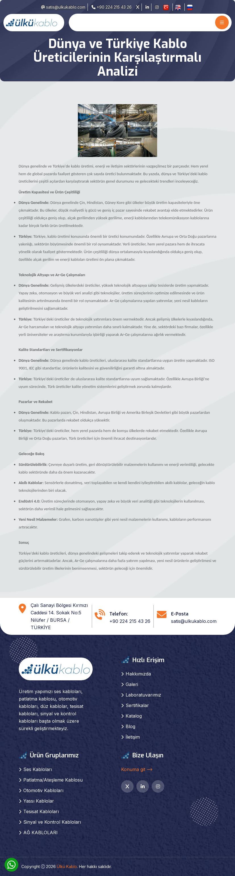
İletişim (133, 737)
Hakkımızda (138, 674)
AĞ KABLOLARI (40, 832)
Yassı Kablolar (38, 801)
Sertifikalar (137, 705)
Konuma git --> (137, 769)
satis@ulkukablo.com (63, 7)
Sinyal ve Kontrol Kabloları (52, 822)
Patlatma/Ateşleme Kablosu (53, 780)
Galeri (132, 684)
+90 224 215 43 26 (111, 7)
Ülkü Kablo (67, 866)
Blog (130, 726)
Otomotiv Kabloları (43, 790)
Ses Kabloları (37, 769)
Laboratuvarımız (143, 695)
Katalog (134, 716)
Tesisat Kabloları (41, 811)
